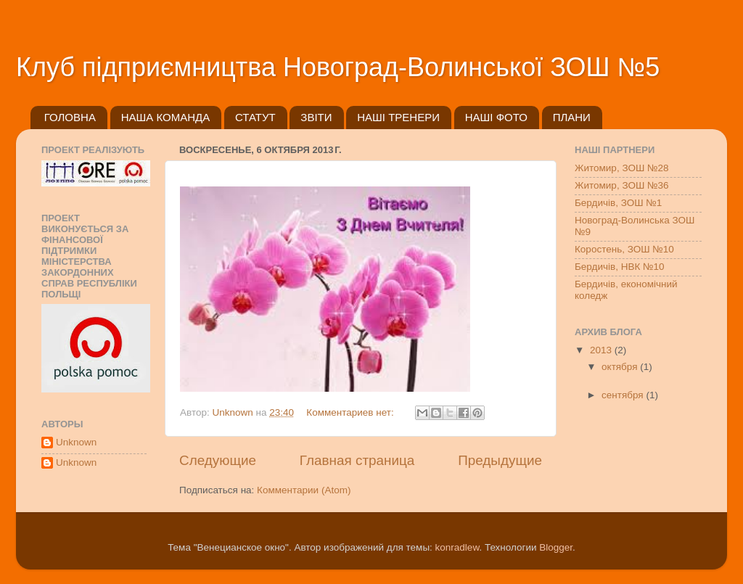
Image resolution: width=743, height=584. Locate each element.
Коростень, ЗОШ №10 (624, 249)
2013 (602, 350)
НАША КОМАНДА (165, 117)
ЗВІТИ (316, 117)
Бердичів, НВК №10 (620, 266)
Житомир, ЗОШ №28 (622, 168)
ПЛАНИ (572, 117)
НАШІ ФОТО (496, 117)
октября (621, 366)
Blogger (555, 547)
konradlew (457, 547)
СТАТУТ (255, 117)
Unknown (76, 442)
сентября (624, 395)
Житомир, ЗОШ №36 (622, 185)
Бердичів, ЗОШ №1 (618, 202)
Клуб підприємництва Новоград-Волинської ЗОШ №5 (338, 67)
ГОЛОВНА (70, 117)
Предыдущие (500, 460)
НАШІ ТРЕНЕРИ (398, 117)
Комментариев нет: (351, 412)
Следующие (217, 460)
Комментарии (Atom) (303, 490)
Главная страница (357, 460)
